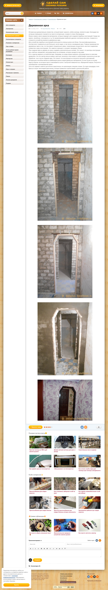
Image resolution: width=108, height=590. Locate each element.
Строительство (46, 28)
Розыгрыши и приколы (12, 73)
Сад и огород (9, 46)
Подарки (8, 83)
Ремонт (53, 28)
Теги (57, 13)
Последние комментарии (66, 576)
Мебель (8, 65)
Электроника (9, 28)
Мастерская (9, 58)
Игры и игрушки (10, 69)
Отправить (37, 560)
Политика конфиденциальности (68, 582)
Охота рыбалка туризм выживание (12, 50)
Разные (8, 76)
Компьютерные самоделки (13, 39)
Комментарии (68, 13)
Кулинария (9, 55)
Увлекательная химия (12, 32)
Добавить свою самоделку (66, 574)
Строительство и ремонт (12, 36)
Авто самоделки (10, 25)
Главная (38, 13)
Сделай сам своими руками (54, 3)
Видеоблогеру (63, 578)
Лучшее (48, 13)
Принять (16, 585)
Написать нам (63, 580)
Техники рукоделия (11, 80)
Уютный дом (9, 62)
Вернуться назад (35, 427)
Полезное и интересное (12, 43)
